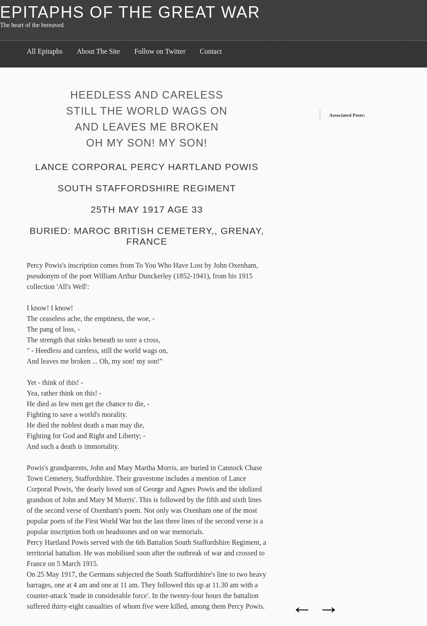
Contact (211, 51)
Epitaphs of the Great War (130, 12)
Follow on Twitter (159, 51)
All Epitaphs (44, 51)
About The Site (98, 51)
